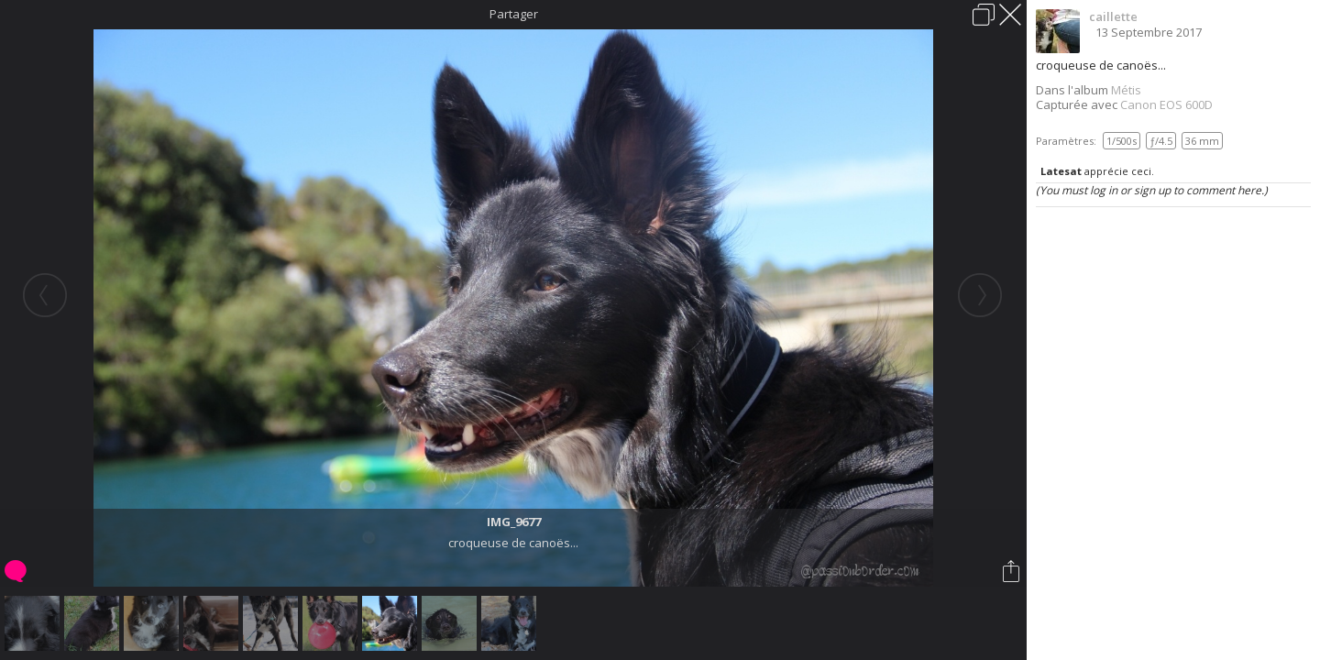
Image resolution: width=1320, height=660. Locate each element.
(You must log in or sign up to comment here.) (1152, 190)
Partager (514, 14)
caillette (1113, 16)
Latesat (1061, 171)
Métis (1126, 90)
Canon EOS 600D (1166, 104)
